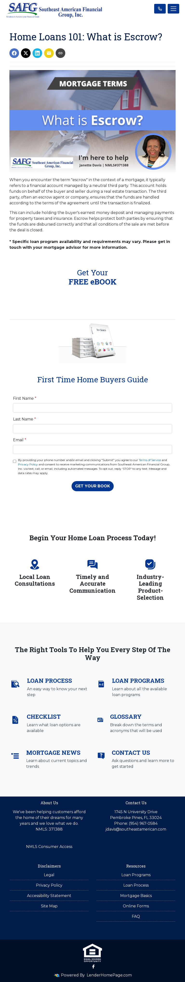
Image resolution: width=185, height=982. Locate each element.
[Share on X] (26, 53)
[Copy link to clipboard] (60, 53)
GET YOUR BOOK (92, 486)
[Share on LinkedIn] (37, 53)
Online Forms (136, 906)
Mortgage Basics (136, 895)
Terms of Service (150, 460)
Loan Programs (136, 875)
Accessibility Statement (49, 895)
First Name (24, 398)
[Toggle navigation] (173, 9)
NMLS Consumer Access (49, 846)
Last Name (24, 419)
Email (19, 440)
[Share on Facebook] (14, 53)
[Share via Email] (49, 53)
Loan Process (136, 885)
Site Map (49, 906)
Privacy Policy (28, 464)
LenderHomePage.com (109, 975)
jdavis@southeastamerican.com (136, 829)
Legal (49, 875)
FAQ (136, 916)
